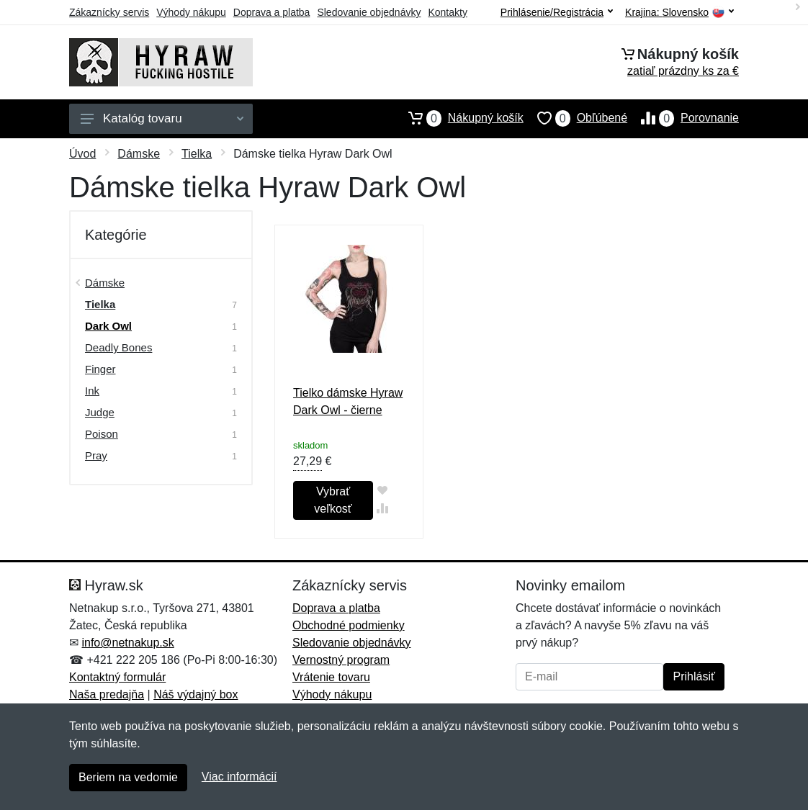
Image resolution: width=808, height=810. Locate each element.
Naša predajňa (106, 694)
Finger (100, 369)
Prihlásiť (693, 676)
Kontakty (447, 12)
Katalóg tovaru (162, 118)
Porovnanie (683, 118)
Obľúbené (575, 118)
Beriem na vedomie (128, 777)
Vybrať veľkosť (332, 500)
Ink (92, 390)
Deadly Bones (118, 347)
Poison (101, 434)
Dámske (138, 154)
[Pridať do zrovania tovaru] (382, 508)
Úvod (82, 154)
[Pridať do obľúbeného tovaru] (382, 490)
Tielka (196, 154)
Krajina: (679, 12)
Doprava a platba (271, 12)
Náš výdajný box (195, 694)
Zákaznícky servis (109, 12)
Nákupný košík (459, 118)
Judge (100, 412)
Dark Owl (108, 326)
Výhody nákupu (191, 12)
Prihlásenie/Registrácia (556, 12)
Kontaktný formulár (117, 677)
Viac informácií (239, 776)
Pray (96, 455)
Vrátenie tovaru (331, 677)
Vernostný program (341, 660)
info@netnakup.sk (127, 642)
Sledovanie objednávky (369, 12)
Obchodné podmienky (348, 625)
